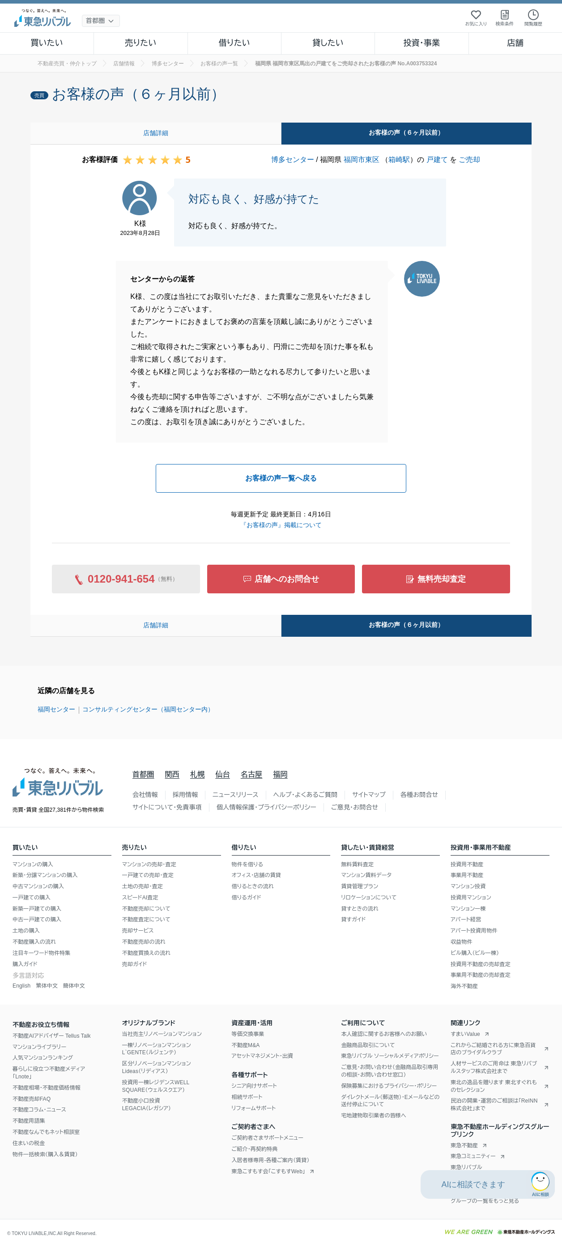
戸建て (437, 159)
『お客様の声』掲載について (281, 524)
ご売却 (469, 159)
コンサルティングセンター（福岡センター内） (148, 709)
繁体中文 (47, 986)
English (21, 986)
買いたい (46, 42)
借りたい (234, 42)
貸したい (328, 42)
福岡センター (56, 709)
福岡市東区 (361, 159)
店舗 (515, 42)
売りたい (140, 42)
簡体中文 (74, 986)
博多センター (292, 159)
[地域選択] (101, 21)
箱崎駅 (399, 159)
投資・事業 (421, 42)
